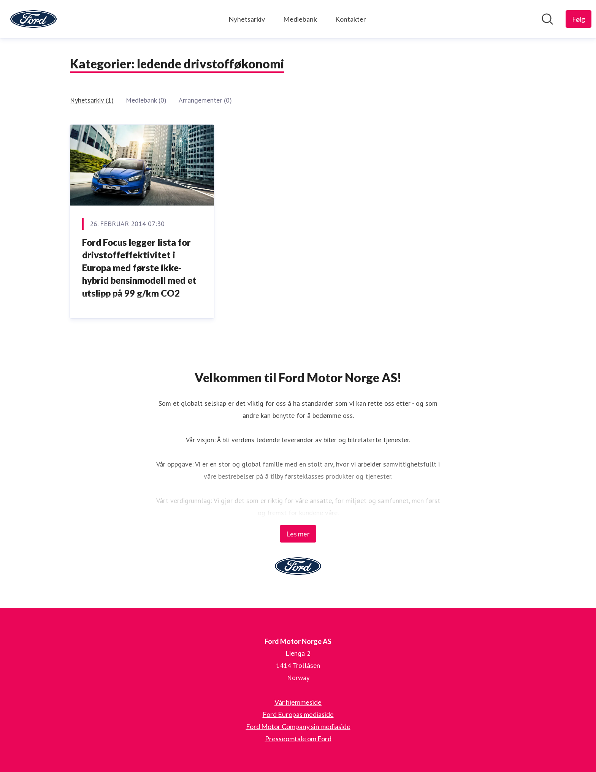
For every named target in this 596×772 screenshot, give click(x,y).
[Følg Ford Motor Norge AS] (578, 19)
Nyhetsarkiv (246, 19)
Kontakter (350, 19)
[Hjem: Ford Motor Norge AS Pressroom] (33, 19)
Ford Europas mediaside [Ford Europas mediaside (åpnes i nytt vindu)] (298, 714)
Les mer (298, 534)
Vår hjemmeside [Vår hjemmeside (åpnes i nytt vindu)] (298, 702)
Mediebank (300, 19)
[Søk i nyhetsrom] (547, 19)
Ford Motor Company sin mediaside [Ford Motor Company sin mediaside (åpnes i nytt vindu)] (298, 726)
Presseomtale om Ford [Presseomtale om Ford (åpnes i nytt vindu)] (298, 738)
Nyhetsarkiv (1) (92, 100)
